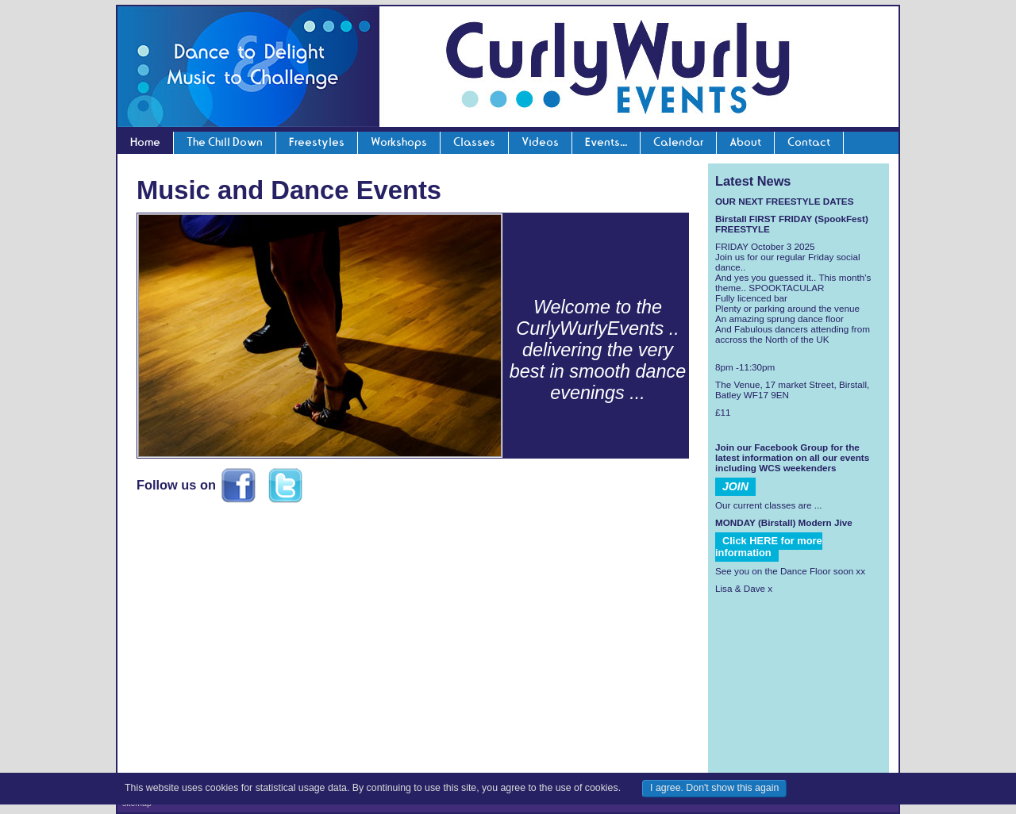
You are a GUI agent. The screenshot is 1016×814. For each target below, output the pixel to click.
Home (145, 142)
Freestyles (316, 142)
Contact (808, 142)
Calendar (678, 142)
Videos (540, 142)
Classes (474, 142)
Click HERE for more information (768, 547)
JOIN (735, 486)
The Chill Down (225, 142)
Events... (606, 142)
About (745, 142)
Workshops (399, 142)
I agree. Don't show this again (714, 787)
